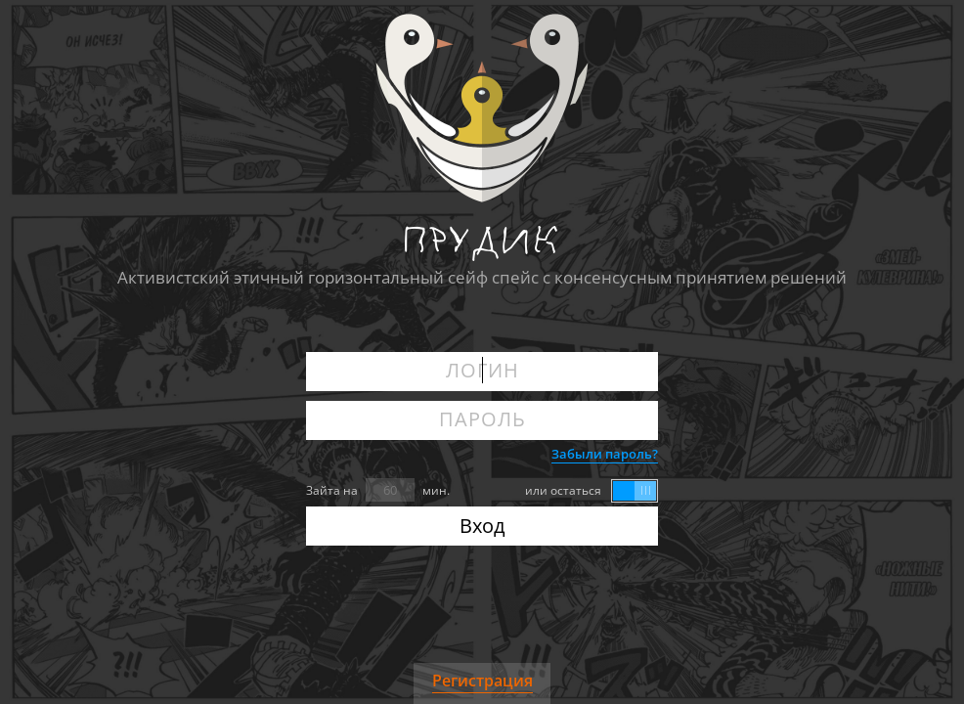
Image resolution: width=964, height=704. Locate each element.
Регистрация (482, 680)
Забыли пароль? (604, 453)
